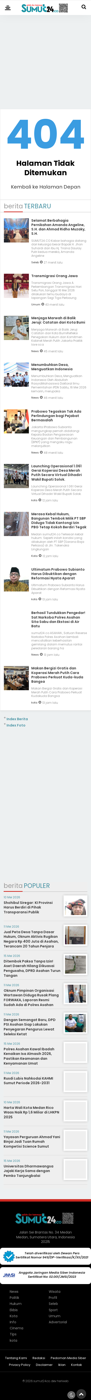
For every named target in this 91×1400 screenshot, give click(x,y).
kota (34, 500)
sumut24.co (41, 1381)
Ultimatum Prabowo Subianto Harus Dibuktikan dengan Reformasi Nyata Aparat (58, 574)
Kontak (76, 1365)
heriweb (62, 1381)
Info (13, 1322)
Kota (34, 556)
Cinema (16, 1328)
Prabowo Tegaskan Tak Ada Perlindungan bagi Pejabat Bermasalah (56, 416)
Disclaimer (44, 1365)
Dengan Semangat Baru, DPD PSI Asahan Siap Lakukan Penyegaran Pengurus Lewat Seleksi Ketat (30, 1027)
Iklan (62, 1365)
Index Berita (17, 719)
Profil (53, 1297)
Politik (14, 1297)
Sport (53, 1310)
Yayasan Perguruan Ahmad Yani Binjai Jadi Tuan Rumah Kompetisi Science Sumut (32, 1142)
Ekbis (14, 1310)
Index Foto (16, 725)
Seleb (35, 262)
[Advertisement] (45, 60)
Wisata (54, 1291)
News (35, 351)
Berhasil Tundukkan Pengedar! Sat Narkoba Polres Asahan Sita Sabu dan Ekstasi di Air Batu (58, 619)
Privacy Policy (19, 1365)
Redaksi (39, 1358)
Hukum (16, 1303)
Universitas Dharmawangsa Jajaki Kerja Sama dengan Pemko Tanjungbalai (28, 1171)
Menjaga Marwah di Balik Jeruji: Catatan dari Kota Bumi (58, 320)
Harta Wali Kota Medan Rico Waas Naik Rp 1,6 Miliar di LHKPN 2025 (31, 1112)
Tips (13, 1334)
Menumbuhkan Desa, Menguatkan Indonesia (52, 366)
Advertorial (58, 1322)
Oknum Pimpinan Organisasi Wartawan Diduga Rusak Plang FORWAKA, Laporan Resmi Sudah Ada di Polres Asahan (31, 997)
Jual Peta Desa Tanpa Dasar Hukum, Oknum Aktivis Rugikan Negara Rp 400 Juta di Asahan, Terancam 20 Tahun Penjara (31, 939)
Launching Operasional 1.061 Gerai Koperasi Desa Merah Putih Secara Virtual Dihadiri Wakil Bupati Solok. (56, 473)
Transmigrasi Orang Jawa (54, 275)
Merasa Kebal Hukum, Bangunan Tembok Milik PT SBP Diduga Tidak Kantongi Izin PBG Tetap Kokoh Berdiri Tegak (58, 521)
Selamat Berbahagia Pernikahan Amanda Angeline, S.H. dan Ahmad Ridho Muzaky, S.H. (58, 227)
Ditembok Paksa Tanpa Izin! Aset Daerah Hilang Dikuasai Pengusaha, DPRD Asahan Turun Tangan (32, 968)
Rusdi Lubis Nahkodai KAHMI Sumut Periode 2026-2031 (28, 1081)
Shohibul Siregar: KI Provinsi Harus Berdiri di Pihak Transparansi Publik (28, 907)
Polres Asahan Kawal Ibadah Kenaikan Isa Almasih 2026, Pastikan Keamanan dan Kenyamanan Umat (29, 1056)
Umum (35, 304)
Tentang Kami (16, 1358)
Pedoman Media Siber (68, 1358)
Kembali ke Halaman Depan (45, 186)
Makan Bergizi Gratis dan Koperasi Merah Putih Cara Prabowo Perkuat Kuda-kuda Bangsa (57, 675)
